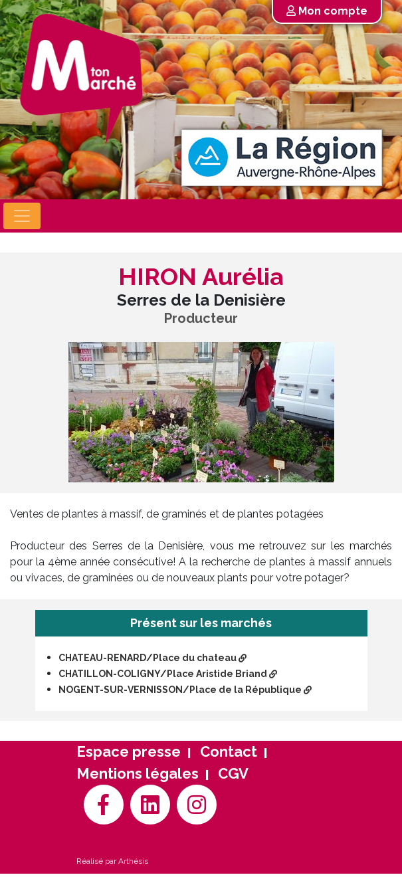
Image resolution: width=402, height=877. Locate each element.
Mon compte (326, 11)
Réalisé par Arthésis (112, 861)
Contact (228, 751)
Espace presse (128, 751)
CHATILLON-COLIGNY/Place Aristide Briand (167, 673)
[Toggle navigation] (22, 216)
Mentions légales (137, 773)
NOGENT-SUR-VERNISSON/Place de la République (185, 689)
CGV (233, 773)
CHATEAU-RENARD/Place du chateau (152, 657)
